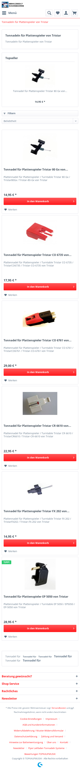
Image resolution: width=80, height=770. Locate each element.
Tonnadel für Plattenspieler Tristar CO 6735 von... (38, 255)
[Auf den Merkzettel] (10, 210)
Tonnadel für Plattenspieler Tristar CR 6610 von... (37, 426)
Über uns (51, 742)
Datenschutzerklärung (25, 736)
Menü (9, 12)
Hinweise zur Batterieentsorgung (26, 742)
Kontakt (64, 742)
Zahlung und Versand (52, 736)
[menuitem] (9, 12)
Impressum (51, 718)
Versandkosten (59, 707)
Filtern (9, 113)
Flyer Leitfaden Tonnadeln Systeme (46, 748)
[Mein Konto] (66, 12)
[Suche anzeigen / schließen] (49, 12)
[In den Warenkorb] (40, 201)
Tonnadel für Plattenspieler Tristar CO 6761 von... (38, 340)
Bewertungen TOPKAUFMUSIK (40, 754)
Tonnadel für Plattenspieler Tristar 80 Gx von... (40, 91)
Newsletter (18, 748)
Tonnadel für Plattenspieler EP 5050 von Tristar (36, 596)
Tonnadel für (13, 656)
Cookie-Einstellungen (31, 718)
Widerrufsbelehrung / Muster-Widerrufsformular (39, 730)
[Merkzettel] (57, 12)
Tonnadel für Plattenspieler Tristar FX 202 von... (36, 511)
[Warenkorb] (74, 12)
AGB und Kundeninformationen (39, 724)
